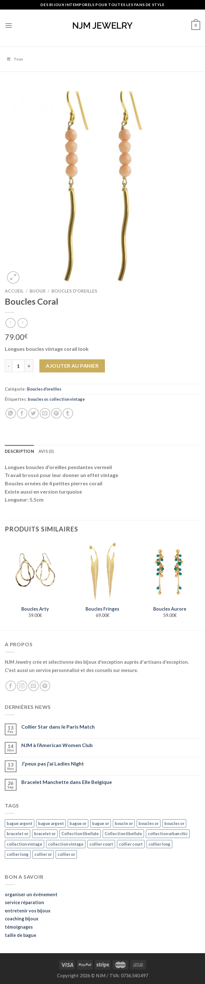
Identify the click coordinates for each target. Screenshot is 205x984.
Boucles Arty (35, 609)
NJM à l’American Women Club (57, 745)
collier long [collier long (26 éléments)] (159, 844)
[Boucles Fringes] (102, 571)
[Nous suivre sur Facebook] (10, 686)
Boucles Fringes (102, 609)
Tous (14, 59)
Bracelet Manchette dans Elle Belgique (66, 782)
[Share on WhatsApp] (10, 413)
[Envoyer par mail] (45, 413)
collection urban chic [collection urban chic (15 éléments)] (168, 833)
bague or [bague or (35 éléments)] (78, 823)
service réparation (24, 902)
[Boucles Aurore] (169, 571)
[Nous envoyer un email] (33, 686)
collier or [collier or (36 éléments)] (43, 854)
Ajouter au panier (72, 366)
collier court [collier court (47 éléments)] (101, 844)
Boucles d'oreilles (74, 291)
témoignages (19, 927)
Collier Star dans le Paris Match (58, 727)
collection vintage (67, 399)
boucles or (38, 399)
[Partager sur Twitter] (33, 413)
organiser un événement (31, 894)
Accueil (14, 291)
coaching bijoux (21, 918)
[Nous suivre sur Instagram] (22, 686)
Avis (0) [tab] (46, 451)
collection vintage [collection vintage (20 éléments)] (24, 844)
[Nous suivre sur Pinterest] (45, 686)
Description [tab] (19, 451)
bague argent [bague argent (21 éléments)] (19, 823)
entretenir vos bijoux (28, 910)
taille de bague (20, 935)
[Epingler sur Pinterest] (56, 413)
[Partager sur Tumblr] (68, 413)
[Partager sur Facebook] (22, 413)
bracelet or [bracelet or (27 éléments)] (17, 833)
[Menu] (8, 25)
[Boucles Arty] (35, 571)
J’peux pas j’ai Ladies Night (52, 763)
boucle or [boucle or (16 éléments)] (124, 823)
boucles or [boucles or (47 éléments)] (149, 823)
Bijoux (37, 291)
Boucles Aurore (169, 609)
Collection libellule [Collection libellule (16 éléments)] (80, 833)
